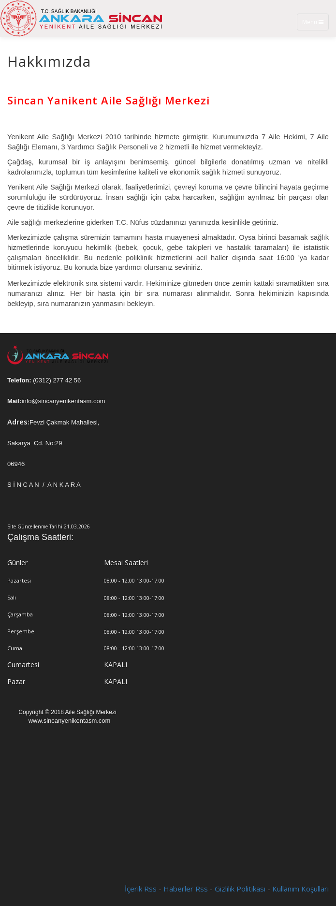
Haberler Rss (185, 888)
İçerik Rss (141, 888)
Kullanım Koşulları (300, 888)
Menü (315, 23)
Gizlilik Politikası (240, 888)
